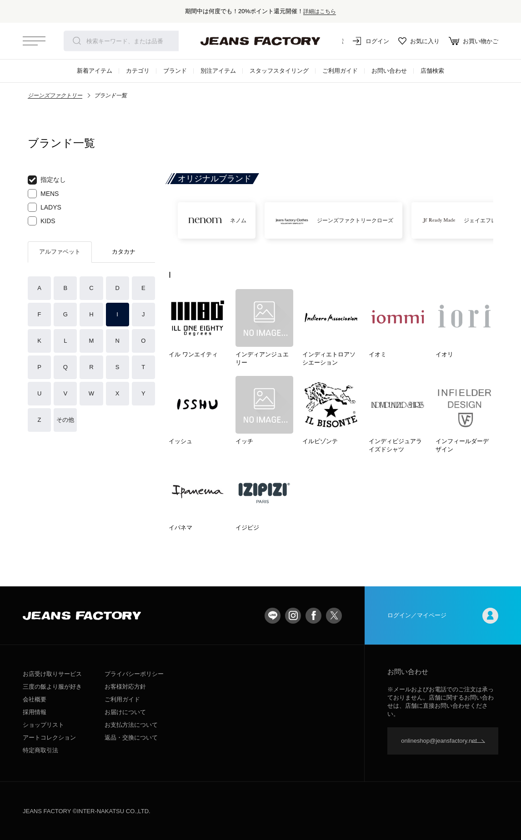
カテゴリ (138, 70)
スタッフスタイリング (279, 70)
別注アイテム (218, 70)
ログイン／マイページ (442, 616)
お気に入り (419, 41)
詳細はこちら (319, 11)
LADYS (44, 207)
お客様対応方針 (125, 686)
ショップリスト (43, 724)
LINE (273, 616)
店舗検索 (432, 70)
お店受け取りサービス (52, 673)
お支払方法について (131, 724)
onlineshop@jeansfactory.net (439, 740)
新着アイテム (94, 70)
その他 (65, 419)
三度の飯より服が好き (52, 686)
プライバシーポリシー (134, 673)
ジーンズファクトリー (55, 95)
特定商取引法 (40, 750)
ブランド (175, 70)
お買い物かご (473, 41)
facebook (313, 616)
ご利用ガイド (340, 70)
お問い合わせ (389, 70)
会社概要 (34, 699)
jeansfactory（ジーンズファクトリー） (260, 40)
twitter (334, 616)
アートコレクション (49, 737)
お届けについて (125, 712)
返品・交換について (131, 737)
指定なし (47, 180)
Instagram (293, 616)
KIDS (41, 220)
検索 (77, 41)
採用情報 (34, 712)
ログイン (371, 41)
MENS (43, 193)
